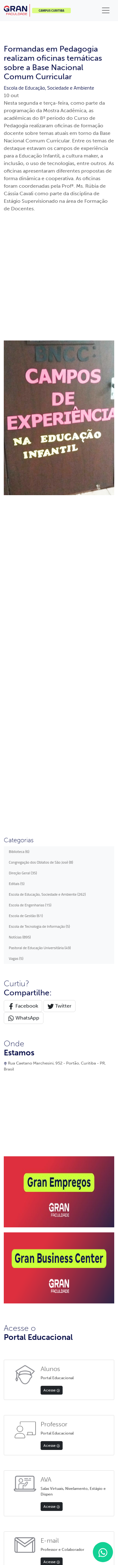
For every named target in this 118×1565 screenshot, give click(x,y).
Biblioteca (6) (19, 440)
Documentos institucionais (85, 1242)
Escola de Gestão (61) (26, 504)
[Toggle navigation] (105, 10)
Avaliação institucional (81, 1277)
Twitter (59, 595)
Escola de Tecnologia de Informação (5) (39, 515)
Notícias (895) (20, 526)
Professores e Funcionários (26, 1300)
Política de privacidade (20, 1504)
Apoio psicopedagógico (82, 1251)
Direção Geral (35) (23, 462)
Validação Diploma (19, 1317)
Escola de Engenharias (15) (30, 494)
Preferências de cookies (89, 1504)
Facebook (23, 595)
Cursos (9, 1274)
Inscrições (12, 1248)
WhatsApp (23, 607)
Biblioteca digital (76, 1268)
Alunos (9, 1240)
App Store (38, 1362)
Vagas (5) (16, 547)
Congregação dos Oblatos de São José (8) (41, 451)
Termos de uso (54, 1504)
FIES (7, 1266)
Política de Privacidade (22, 1309)
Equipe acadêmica (78, 1233)
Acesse (51, 979)
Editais (9, 1283)
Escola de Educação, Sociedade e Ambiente (49, 87)
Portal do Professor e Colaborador (21, 1228)
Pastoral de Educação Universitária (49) (40, 536)
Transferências (16, 1257)
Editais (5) (17, 472)
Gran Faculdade (76, 1225)
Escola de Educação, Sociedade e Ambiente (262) (47, 483)
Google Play (78, 1366)
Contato (10, 1292)
